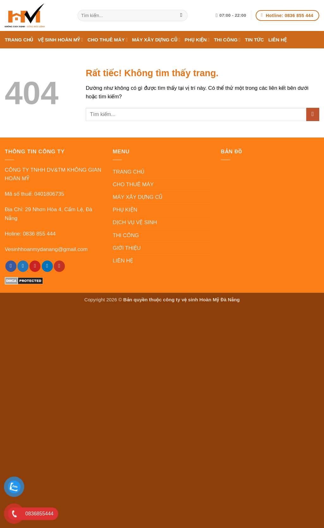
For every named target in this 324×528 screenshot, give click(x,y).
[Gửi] (181, 15)
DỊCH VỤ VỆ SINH (135, 222)
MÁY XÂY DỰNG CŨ (156, 40)
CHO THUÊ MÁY (107, 40)
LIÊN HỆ (277, 39)
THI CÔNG (227, 40)
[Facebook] (10, 266)
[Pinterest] (34, 266)
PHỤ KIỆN (197, 40)
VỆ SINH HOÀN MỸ (60, 40)
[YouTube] (59, 266)
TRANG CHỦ (19, 39)
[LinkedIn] (47, 266)
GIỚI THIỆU (127, 248)
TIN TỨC (254, 39)
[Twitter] (22, 266)
